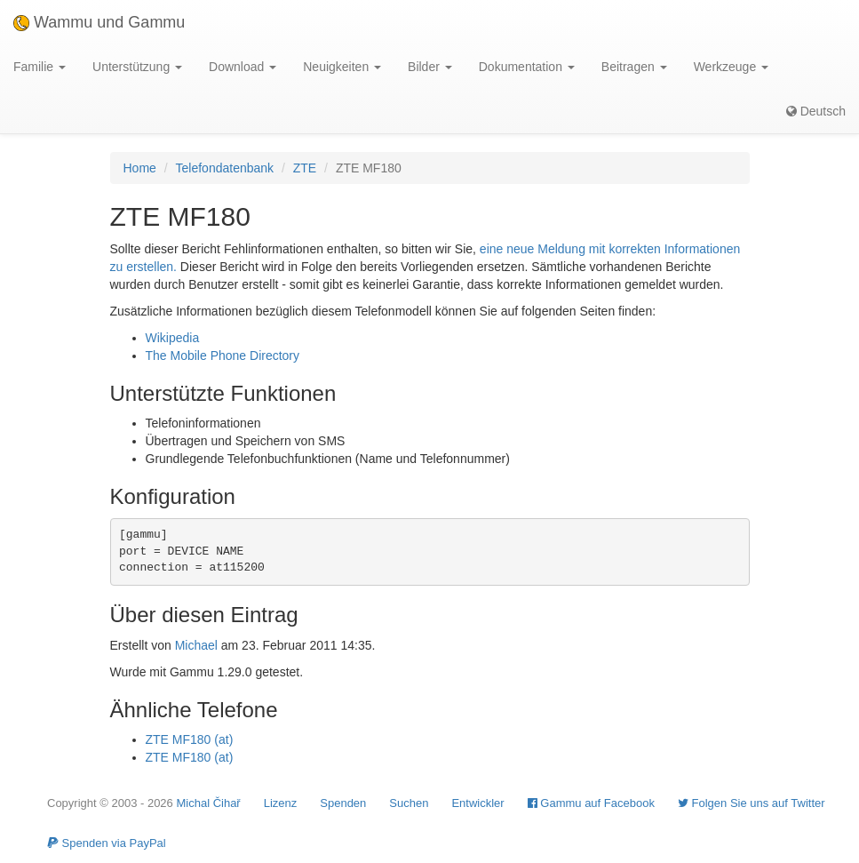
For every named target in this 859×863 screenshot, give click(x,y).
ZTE (304, 168)
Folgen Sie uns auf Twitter (751, 803)
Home (139, 168)
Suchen (408, 803)
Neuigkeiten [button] (342, 67)
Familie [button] (39, 67)
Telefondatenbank (225, 168)
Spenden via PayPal (106, 843)
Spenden (343, 803)
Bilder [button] (430, 67)
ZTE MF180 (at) (190, 739)
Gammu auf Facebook (591, 803)
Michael (196, 645)
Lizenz (281, 803)
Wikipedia (173, 338)
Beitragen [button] (634, 67)
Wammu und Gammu (99, 22)
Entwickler (477, 803)
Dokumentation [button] (527, 67)
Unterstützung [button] (137, 67)
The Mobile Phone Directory (223, 355)
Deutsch (816, 111)
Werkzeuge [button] (731, 67)
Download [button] (242, 67)
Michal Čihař (208, 803)
